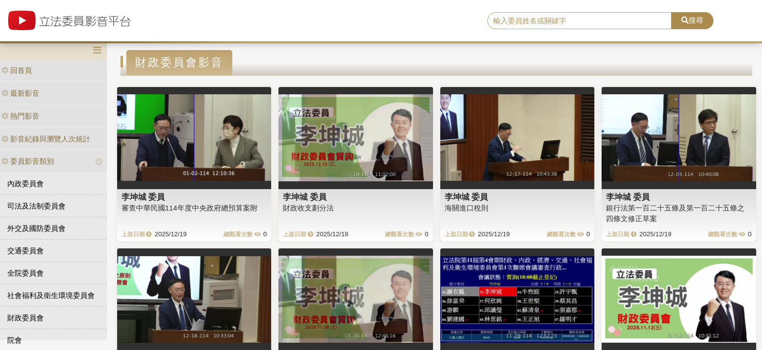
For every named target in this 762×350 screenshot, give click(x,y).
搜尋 (692, 20)
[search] (579, 21)
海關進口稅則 (466, 208)
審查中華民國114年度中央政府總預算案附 (189, 208)
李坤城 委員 (143, 196)
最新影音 (20, 93)
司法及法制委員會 (36, 206)
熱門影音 (20, 116)
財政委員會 (25, 318)
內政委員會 (25, 183)
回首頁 (16, 70)
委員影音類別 (27, 161)
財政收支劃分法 (308, 208)
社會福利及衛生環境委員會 (51, 295)
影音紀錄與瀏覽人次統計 (45, 139)
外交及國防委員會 (36, 228)
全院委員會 (25, 273)
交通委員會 (25, 250)
